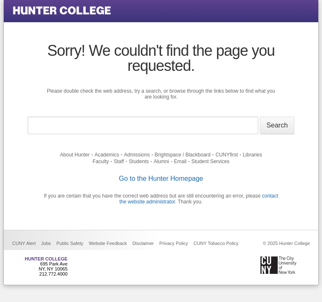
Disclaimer (143, 243)
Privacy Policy (173, 243)
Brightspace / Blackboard (182, 155)
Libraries (252, 155)
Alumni (161, 161)
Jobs (46, 243)
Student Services (210, 161)
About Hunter (75, 155)
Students (138, 161)
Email (180, 161)
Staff (119, 161)
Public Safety (69, 243)
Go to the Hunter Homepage (161, 178)
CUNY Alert (24, 243)
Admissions (137, 155)
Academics (106, 155)
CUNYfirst (227, 155)
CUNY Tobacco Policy (216, 243)
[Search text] (143, 125)
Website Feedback (108, 243)
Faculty (101, 161)
